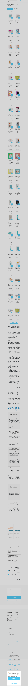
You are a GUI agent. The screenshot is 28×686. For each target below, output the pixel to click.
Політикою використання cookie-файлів (12, 676)
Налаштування (14, 683)
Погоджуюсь (14, 678)
